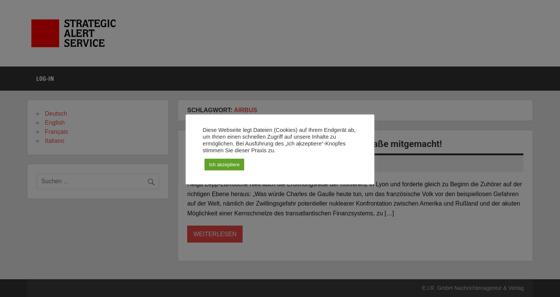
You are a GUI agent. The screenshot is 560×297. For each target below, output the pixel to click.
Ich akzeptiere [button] (224, 164)
